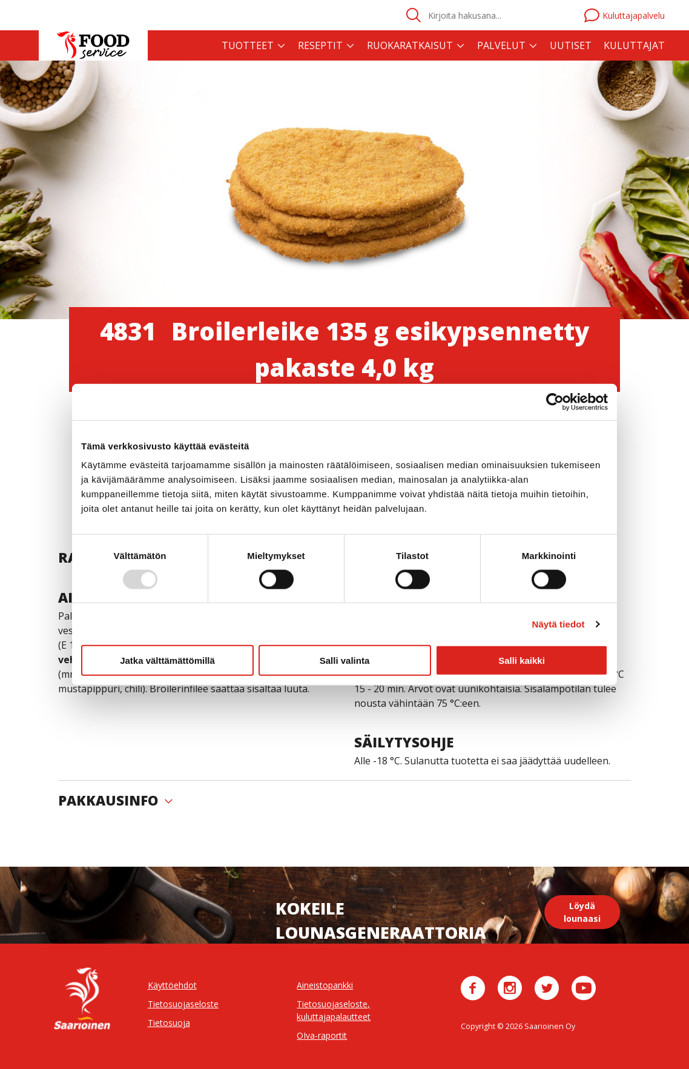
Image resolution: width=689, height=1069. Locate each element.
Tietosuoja (169, 1022)
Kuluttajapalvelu (624, 15)
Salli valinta (345, 660)
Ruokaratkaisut (410, 45)
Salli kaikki (521, 660)
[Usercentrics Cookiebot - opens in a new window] (555, 401)
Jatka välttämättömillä (167, 660)
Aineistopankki (325, 985)
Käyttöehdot (172, 985)
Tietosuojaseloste (183, 1004)
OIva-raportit (322, 1035)
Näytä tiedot (558, 623)
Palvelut (501, 45)
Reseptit (320, 45)
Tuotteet (248, 45)
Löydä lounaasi (582, 912)
